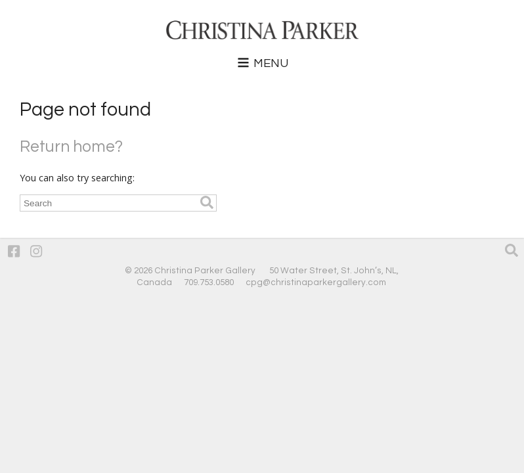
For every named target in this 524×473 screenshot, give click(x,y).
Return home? (71, 147)
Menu (262, 63)
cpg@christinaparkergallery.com (316, 282)
